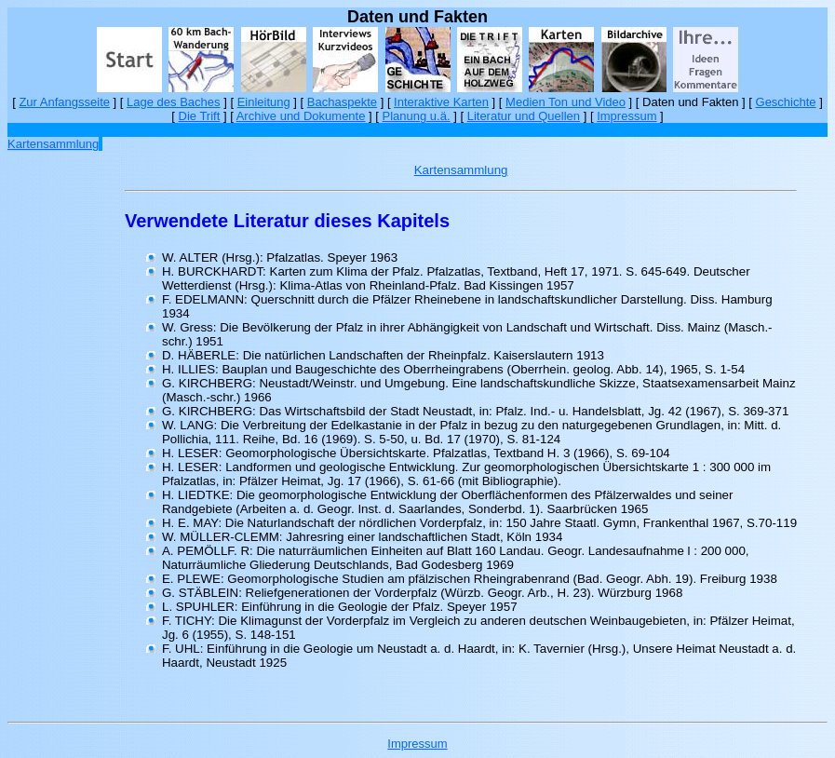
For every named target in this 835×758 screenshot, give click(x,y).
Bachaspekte (342, 102)
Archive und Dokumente (301, 116)
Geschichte (786, 102)
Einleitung (263, 102)
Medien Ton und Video (565, 102)
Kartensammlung (53, 144)
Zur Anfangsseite (64, 102)
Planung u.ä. (417, 116)
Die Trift (200, 116)
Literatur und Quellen (523, 116)
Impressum (626, 116)
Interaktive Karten (441, 102)
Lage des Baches (173, 102)
